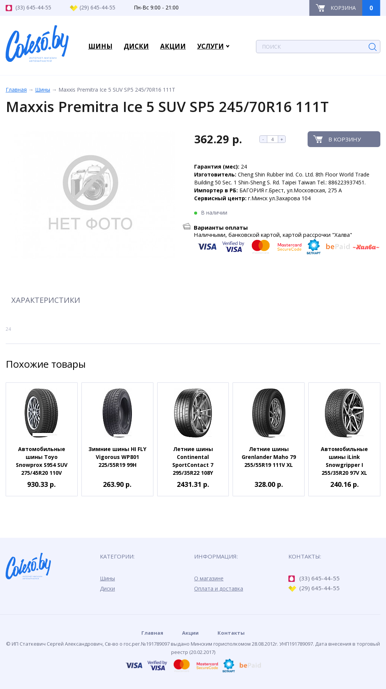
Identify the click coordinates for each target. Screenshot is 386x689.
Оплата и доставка (218, 588)
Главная (16, 89)
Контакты (231, 632)
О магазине (209, 578)
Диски (107, 588)
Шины (42, 89)
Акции (190, 632)
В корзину (344, 139)
